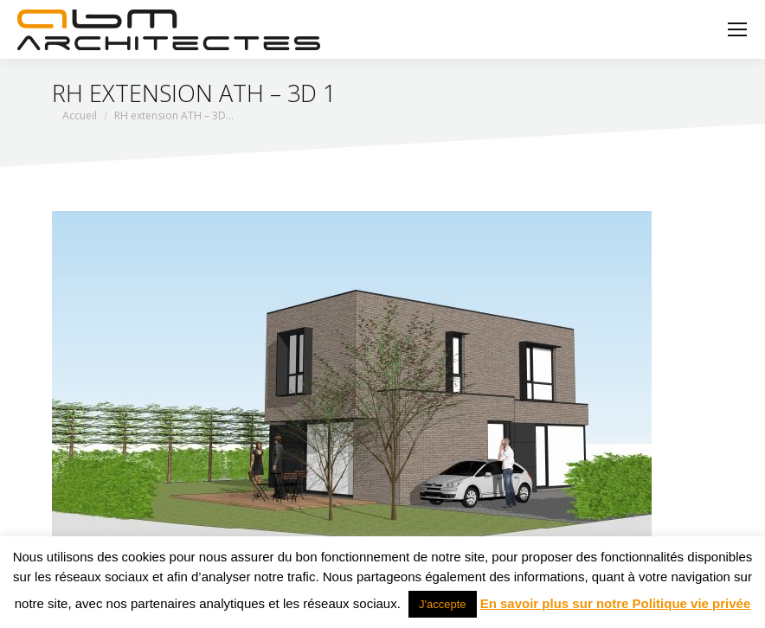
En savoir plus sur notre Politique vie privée (615, 603)
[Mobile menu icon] (737, 29)
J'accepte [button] (442, 604)
